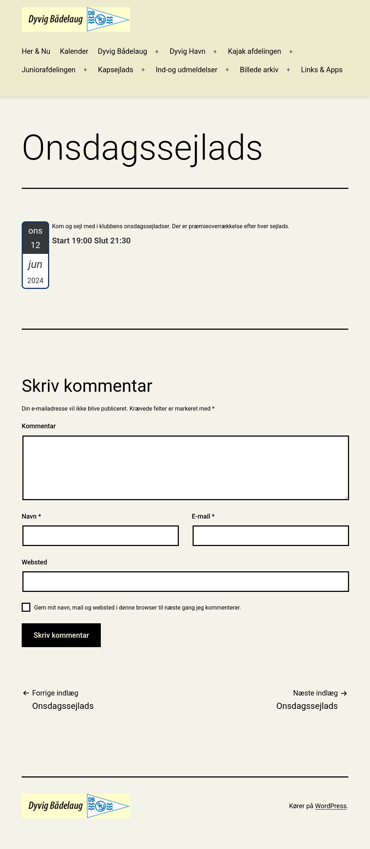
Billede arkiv (259, 69)
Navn (31, 516)
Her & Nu (36, 51)
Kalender (74, 51)
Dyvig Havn (187, 51)
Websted (34, 562)
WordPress (331, 806)
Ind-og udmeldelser (187, 69)
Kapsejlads (115, 69)
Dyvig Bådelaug (122, 51)
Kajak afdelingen (254, 51)
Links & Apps (322, 69)
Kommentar (39, 426)
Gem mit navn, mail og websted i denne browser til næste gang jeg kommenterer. (137, 607)
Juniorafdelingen (49, 69)
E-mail (203, 516)
